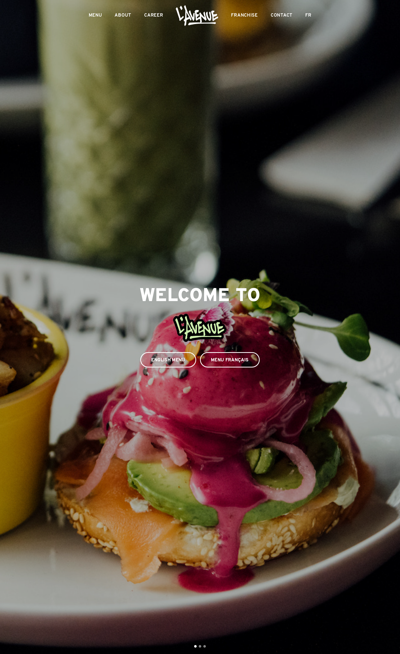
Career (153, 15)
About (123, 15)
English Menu (168, 360)
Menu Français (230, 360)
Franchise (244, 15)
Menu (95, 15)
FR (308, 15)
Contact (282, 15)
